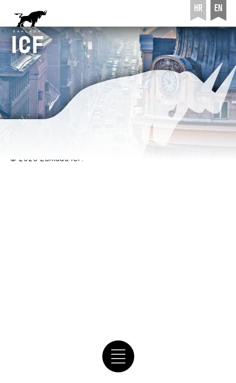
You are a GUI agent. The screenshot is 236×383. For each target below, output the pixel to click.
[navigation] (118, 356)
